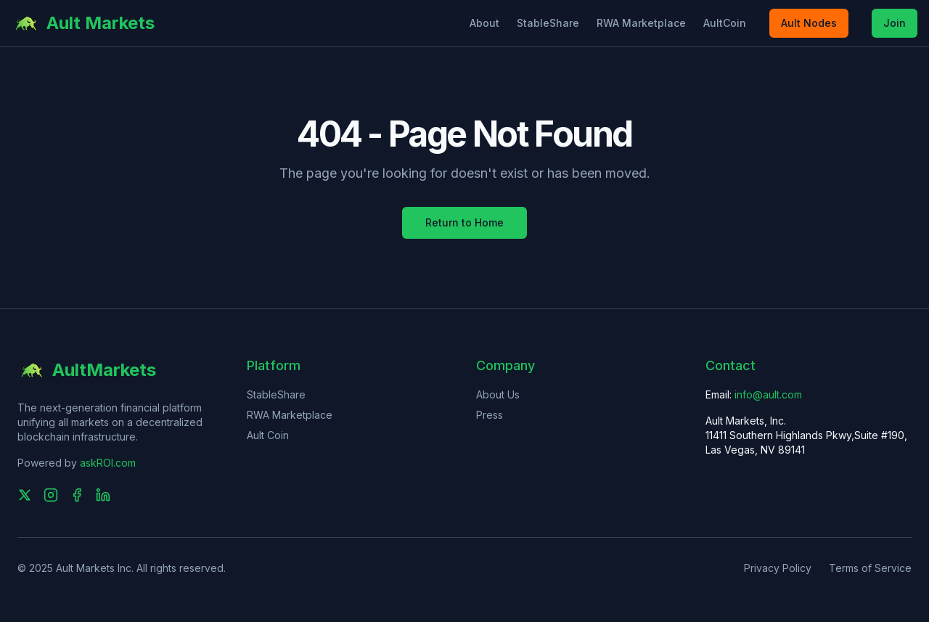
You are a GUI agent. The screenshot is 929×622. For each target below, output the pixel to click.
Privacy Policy (777, 568)
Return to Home (464, 222)
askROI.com (108, 463)
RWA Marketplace (641, 23)
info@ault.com (768, 394)
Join (894, 23)
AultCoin (724, 23)
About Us (498, 394)
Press (489, 415)
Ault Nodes (809, 23)
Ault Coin (268, 435)
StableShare (548, 23)
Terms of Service (870, 568)
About (484, 23)
